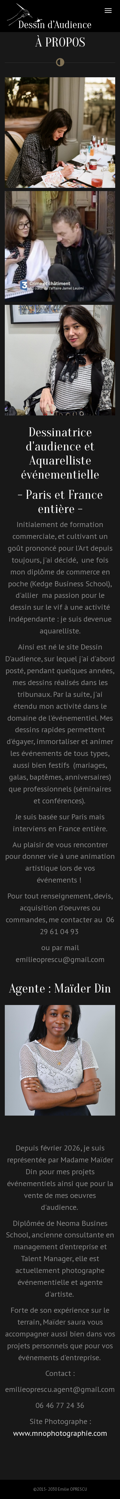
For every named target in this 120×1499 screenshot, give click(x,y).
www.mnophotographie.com (60, 1433)
